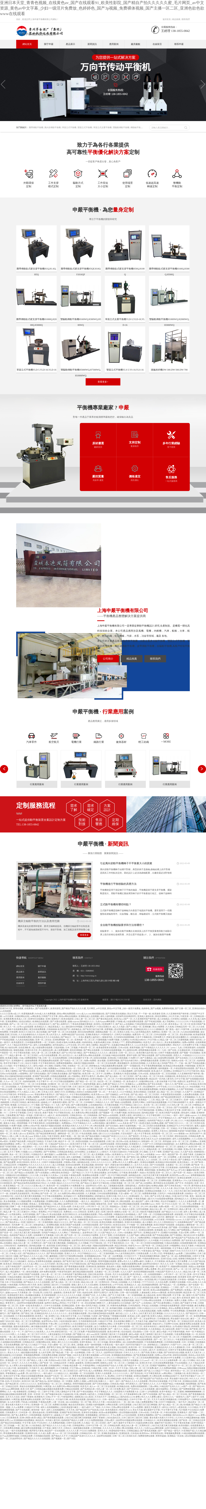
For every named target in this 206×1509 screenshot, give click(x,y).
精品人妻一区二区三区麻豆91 (169, 1100)
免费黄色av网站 (105, 1324)
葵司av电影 (38, 1066)
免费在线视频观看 (139, 1386)
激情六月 (190, 1295)
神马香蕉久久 (139, 1115)
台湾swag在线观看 (25, 1027)
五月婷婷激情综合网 (87, 1321)
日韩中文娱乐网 (73, 1423)
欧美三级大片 (29, 1139)
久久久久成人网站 (30, 1264)
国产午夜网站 (50, 1152)
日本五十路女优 (34, 1113)
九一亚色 (145, 1196)
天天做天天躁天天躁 (36, 1240)
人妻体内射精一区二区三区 (89, 1100)
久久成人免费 (45, 1433)
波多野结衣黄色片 (151, 1264)
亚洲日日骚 (111, 1196)
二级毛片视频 (64, 1097)
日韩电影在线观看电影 (164, 1144)
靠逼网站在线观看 (90, 1175)
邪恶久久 (177, 1055)
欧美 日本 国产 (20, 1167)
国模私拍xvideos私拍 (84, 1397)
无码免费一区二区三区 (22, 1225)
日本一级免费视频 (43, 1157)
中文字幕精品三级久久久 (131, 1105)
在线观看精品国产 (186, 1222)
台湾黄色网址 (70, 1107)
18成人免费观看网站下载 (30, 1058)
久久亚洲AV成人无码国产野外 (160, 1063)
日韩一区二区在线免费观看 (55, 1058)
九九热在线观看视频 (190, 1032)
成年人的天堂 (158, 1217)
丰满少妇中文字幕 (172, 1110)
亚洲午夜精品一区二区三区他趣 (26, 1107)
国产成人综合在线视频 (89, 1209)
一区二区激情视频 (45, 1222)
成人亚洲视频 (97, 1154)
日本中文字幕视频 (18, 1113)
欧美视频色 (118, 1222)
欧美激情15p (118, 1154)
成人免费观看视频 (183, 1256)
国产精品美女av (12, 1222)
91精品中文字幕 (105, 1321)
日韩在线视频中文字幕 (78, 1058)
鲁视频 (13, 1105)
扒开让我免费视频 (115, 1120)
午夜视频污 (131, 1248)
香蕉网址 (43, 1212)
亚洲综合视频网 (98, 1120)
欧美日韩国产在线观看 (169, 1113)
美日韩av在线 (122, 1141)
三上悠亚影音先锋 (18, 1358)
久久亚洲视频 (37, 1149)
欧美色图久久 (6, 1238)
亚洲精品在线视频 (153, 1191)
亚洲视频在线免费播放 (122, 1355)
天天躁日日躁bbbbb (118, 1152)
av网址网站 (167, 1373)
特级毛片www (134, 1246)
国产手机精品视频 (153, 1021)
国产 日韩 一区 (145, 1214)
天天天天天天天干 (189, 1251)
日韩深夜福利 (189, 1047)
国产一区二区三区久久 (127, 1230)
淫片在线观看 (106, 1178)
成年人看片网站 (152, 1201)
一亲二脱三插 (78, 1136)
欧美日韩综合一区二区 (111, 1209)
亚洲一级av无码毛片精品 (87, 1306)
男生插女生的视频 (20, 1204)
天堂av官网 (184, 1233)
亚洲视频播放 (91, 1415)
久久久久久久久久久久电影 (69, 1295)
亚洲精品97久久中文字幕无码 (186, 1071)
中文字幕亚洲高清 (47, 1063)
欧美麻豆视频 (11, 1058)
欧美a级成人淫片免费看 (177, 1261)
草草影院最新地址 (138, 1227)
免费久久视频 (180, 1300)
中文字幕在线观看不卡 (178, 1102)
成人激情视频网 (48, 1368)
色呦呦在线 (32, 1110)
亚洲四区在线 (31, 1433)
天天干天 (89, 1173)
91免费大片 (134, 1058)
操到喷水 (103, 1248)
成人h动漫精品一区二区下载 (79, 1402)
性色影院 (189, 1183)
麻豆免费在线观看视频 (31, 1428)
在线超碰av (181, 1225)
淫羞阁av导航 (60, 1066)
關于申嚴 (48, 44)
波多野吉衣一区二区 (32, 1266)
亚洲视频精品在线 (93, 1256)
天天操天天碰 (141, 1321)
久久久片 (132, 1110)
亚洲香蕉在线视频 (87, 1199)
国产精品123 (78, 1173)
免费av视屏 (164, 1206)
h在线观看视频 (23, 1120)
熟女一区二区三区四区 (20, 1154)
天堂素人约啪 (41, 1068)
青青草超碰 (161, 1436)
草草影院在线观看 (13, 1279)
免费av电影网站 (38, 1259)
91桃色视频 (122, 1058)
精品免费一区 (75, 1365)
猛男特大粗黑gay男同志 (55, 1303)
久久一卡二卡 (18, 1332)
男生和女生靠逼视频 (158, 1381)
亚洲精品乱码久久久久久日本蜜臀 (99, 1217)
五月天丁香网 (14, 1152)
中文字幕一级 (179, 1295)
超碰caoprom (73, 1021)
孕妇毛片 (177, 1045)
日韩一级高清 (130, 1120)
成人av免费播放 (95, 1371)
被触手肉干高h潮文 (158, 1321)
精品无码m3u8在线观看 (37, 1358)
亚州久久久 (36, 1162)
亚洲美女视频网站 (167, 1089)
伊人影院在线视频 (98, 1058)
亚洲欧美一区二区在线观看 (108, 1107)
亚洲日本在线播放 (133, 1222)
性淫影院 (151, 1173)
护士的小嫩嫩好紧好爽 (189, 1170)
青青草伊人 (10, 1303)
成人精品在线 (149, 1295)
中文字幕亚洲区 (154, 1115)
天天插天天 (34, 1368)
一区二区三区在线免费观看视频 (184, 1206)
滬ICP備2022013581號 (120, 1000)
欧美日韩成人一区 (186, 1162)
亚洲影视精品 (45, 1204)
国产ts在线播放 (42, 1173)
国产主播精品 (146, 1058)
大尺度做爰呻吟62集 (132, 1394)
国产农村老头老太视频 (192, 1240)
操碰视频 (62, 1209)
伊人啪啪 (49, 1066)
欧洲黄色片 (40, 1397)
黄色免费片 (133, 1173)
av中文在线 (71, 1045)
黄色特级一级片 (102, 1165)
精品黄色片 (96, 1201)
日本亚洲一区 (25, 1412)
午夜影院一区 (6, 1053)
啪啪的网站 (125, 1087)
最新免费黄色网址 (61, 1128)
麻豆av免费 (102, 1084)
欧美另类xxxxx (98, 1094)
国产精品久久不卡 (116, 1084)
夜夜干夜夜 (48, 1113)
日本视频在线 (163, 1319)
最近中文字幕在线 (101, 1183)
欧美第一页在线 (104, 1274)
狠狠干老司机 (196, 1040)
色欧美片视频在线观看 (84, 1063)
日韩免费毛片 (90, 1027)
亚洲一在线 (189, 1100)
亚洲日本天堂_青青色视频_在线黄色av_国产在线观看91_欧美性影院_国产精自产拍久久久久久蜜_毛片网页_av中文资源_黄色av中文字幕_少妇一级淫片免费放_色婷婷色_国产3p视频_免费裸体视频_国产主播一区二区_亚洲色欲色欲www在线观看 (102, 8)
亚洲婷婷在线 (105, 1285)
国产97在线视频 (150, 1394)
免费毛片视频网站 (119, 1110)
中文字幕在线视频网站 (64, 1081)
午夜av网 (53, 1324)
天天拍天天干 (130, 1256)
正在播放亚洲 (184, 1050)
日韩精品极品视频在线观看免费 (49, 1389)
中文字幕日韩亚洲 (31, 1251)
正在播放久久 (93, 1152)
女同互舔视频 (142, 1209)
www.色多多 (123, 1123)
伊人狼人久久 (177, 1120)
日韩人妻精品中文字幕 (65, 1392)
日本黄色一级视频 (186, 1279)
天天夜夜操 (160, 1261)
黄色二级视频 (77, 1345)
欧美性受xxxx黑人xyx (180, 1175)
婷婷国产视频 (65, 1355)
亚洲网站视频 (165, 1180)
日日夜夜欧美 (6, 1183)
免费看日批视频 (60, 1405)
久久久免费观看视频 (69, 1201)
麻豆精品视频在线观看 (83, 1272)
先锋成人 (62, 1339)
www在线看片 (24, 1287)
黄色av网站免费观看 (66, 1014)
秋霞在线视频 (131, 1074)
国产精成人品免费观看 (121, 1102)
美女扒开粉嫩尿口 (169, 1201)
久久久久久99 (182, 1021)
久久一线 (129, 1243)
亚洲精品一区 (119, 1081)
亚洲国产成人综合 (171, 1152)
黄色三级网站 (92, 1045)
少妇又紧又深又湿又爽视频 (150, 1313)
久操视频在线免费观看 (11, 1342)
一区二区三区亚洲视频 (36, 1084)
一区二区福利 (49, 1042)
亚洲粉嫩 (147, 1027)
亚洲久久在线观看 (103, 1373)
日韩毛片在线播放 (123, 1034)
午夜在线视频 (170, 1412)
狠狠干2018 (175, 1251)
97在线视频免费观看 (154, 1342)
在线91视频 (21, 1110)
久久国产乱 (6, 1371)
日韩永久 (68, 1428)
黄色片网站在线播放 (141, 1131)
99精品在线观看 (118, 1055)
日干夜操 (123, 1173)
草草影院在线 (157, 1433)
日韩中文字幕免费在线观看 (71, 1256)
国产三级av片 (42, 1214)
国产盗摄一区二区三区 (78, 1360)
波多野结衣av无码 (94, 1186)
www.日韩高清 (80, 1212)
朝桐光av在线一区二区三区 (183, 1061)
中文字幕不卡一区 (45, 1081)
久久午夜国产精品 (165, 1384)
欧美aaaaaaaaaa (95, 1220)
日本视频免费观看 (33, 1042)
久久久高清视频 (196, 1058)
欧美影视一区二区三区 (162, 1134)
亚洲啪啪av (71, 1092)
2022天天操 (174, 1016)
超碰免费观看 (31, 1061)
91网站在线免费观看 (49, 1251)
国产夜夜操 (104, 1316)
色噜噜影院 (199, 1152)
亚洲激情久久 (135, 1144)
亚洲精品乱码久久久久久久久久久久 (75, 1238)
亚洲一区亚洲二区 (36, 1394)
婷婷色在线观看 (69, 1230)
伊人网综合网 (155, 1376)
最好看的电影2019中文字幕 (37, 1191)
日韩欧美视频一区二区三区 (145, 1180)
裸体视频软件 (123, 1063)
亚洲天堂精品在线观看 (141, 1324)
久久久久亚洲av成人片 (10, 1014)
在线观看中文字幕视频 (43, 1235)
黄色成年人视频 (188, 1113)
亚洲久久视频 (156, 1352)
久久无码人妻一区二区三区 (179, 1105)
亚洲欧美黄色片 (93, 1034)
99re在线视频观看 (98, 1141)
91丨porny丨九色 (174, 1047)
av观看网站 (23, 1074)
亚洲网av (168, 1071)
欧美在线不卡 (196, 1134)
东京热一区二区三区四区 (155, 1105)
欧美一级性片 (49, 1298)
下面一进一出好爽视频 (87, 1089)
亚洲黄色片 (119, 1074)
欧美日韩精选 (140, 1092)
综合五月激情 (31, 1063)
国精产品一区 (167, 1256)
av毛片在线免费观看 (48, 1055)
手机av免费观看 (194, 1204)
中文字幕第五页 (55, 1212)
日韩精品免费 (194, 1136)
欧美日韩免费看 (40, 1365)
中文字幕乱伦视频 (87, 1204)
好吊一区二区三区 (180, 1141)
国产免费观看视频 (187, 1389)
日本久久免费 (37, 1120)
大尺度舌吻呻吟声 (49, 1097)
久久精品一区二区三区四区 (161, 1136)
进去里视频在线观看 (123, 1029)
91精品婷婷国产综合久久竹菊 (30, 1230)
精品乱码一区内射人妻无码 (161, 1079)
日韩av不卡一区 (53, 1397)
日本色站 (135, 1433)
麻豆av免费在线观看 (27, 1217)
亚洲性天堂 (165, 1061)
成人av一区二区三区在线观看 (103, 1386)
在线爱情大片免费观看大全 (72, 1186)
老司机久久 (104, 1415)
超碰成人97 (46, 1102)
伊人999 (81, 1045)
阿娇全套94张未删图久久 (178, 1037)
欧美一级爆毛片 (161, 1298)
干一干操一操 (145, 1014)
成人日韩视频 (58, 1165)
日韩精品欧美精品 (65, 1152)
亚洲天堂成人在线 (169, 1259)
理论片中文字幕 (56, 1358)
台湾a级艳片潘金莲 (181, 1326)
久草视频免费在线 (60, 1199)
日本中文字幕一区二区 (98, 1308)
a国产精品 (55, 1300)
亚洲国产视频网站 (26, 1079)
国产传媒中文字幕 (186, 1118)
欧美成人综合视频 (151, 1287)
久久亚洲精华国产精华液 (177, 1014)
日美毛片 (162, 1193)
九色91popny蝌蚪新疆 (105, 1021)
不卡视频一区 (133, 1225)
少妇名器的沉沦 (113, 1402)
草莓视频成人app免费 (35, 1100)
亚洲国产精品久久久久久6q (31, 1178)
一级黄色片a (180, 1397)
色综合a (31, 1261)
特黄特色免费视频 (119, 1306)
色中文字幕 (120, 1157)
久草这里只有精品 (18, 1102)
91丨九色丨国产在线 (167, 1050)
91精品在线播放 (172, 1243)
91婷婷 (95, 1316)
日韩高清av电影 (117, 1384)
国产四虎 (145, 1352)
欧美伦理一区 (53, 1186)
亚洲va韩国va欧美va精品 (31, 1418)
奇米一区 (190, 1332)
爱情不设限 (132, 1055)
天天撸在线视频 (111, 1105)
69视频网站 (23, 1165)
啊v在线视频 (128, 1428)
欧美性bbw (145, 1433)
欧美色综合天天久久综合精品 (46, 1037)
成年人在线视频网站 (42, 1045)
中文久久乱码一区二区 (175, 1204)
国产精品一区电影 (24, 1115)
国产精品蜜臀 (9, 1162)
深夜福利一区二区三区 (151, 1141)
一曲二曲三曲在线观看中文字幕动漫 (24, 1337)
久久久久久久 (66, 1110)
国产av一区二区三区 (19, 1024)
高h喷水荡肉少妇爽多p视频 (68, 1042)
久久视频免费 (69, 1319)
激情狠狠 (173, 1131)
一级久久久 (168, 1084)
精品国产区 (105, 1045)
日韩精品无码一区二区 (185, 1027)
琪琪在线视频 (128, 1118)
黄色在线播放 (100, 1173)
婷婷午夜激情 (83, 1300)
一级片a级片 (49, 1329)
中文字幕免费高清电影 (10, 1300)
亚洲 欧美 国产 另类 (72, 1293)
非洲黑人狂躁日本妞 (152, 1277)
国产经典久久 (48, 1399)
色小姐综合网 (11, 1047)
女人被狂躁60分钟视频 (72, 1027)
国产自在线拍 (182, 1058)
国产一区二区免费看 (109, 1087)
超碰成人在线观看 (133, 1188)
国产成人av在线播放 (125, 1024)
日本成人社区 (47, 1092)
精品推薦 (176, 19)
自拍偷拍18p (196, 1037)
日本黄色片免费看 (90, 1235)
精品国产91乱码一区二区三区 (166, 1337)
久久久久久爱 (126, 1319)
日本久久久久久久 (132, 1352)
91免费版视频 (39, 1201)
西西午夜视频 (187, 1306)
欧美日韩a (25, 1209)
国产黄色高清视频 (55, 1253)
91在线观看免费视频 (72, 1139)
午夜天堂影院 (53, 1136)
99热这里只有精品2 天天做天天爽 (56, 1087)
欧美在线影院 (67, 1019)
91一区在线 (133, 1068)
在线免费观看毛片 (139, 1240)
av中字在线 (162, 1087)
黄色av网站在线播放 (68, 1016)
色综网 (95, 1178)
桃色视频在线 (98, 1014)
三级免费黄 (10, 1115)
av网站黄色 (36, 1016)
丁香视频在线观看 (118, 1316)
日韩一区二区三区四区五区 (125, 1436)
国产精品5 (46, 1105)
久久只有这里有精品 (80, 1120)
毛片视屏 (183, 1410)
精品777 (138, 1300)
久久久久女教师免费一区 (190, 1201)
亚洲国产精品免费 (41, 1076)
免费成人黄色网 (66, 1279)
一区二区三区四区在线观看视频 (151, 1126)
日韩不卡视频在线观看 (168, 1053)
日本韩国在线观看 (90, 1225)
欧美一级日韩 (143, 1290)
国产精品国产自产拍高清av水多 (21, 1160)
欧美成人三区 (20, 1019)
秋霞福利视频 (128, 1300)
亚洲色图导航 (63, 1217)
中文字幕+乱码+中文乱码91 (35, 1423)
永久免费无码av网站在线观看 (87, 1055)
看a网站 (101, 1076)
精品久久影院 (129, 1209)
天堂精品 (174, 1389)
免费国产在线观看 (43, 1079)
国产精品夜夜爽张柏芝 (171, 1097)
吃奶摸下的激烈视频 (66, 1089)
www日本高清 (141, 1045)
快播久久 (149, 1261)
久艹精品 (96, 1407)
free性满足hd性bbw (138, 1040)
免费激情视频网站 (64, 1063)
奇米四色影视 (102, 1131)
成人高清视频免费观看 (128, 1220)
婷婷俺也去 (76, 1029)
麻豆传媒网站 (162, 1389)
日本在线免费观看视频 (107, 1193)
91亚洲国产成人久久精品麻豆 (127, 1147)
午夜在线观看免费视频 (148, 1089)
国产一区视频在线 (132, 1066)
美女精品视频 (88, 1165)
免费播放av (53, 1068)
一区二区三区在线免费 (106, 1063)
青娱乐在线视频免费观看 (32, 1376)
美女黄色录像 (186, 1034)
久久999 (50, 1332)
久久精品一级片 (15, 1139)
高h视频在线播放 (33, 1295)
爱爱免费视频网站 (134, 1042)
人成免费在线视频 (190, 1094)
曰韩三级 (111, 1141)
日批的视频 (59, 1047)
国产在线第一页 (196, 1285)
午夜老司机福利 (64, 1272)
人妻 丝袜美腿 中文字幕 (166, 1081)
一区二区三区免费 (76, 1332)
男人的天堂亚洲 (165, 1269)
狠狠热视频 (19, 1050)
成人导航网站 (168, 1021)
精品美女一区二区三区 (90, 1269)
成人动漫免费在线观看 (133, 1021)
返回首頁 (167, 19)
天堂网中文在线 (29, 1128)
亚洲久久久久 (70, 1253)
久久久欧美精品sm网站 (73, 1118)
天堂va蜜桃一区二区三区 (130, 1193)
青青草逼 (17, 1128)
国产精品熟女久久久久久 (146, 1118)
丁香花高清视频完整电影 (81, 1024)
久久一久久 (168, 1191)
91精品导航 (6, 1118)
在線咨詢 (157, 969)
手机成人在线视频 (119, 1282)
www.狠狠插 (30, 1227)
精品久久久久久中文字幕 (68, 1183)
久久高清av (53, 1175)
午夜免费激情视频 (182, 1334)
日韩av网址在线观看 (152, 1300)
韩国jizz (192, 1266)
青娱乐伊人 (46, 1199)
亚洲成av (54, 1147)
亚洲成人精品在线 (8, 1079)
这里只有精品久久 (22, 1259)
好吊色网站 (80, 1152)
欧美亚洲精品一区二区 (13, 1186)
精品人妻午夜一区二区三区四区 (24, 1055)
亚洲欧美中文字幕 (151, 1188)
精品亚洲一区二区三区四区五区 (64, 1371)
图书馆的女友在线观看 (164, 1183)
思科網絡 (157, 1000)
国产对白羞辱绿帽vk (162, 1303)
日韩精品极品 (122, 1399)
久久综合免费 (162, 1282)
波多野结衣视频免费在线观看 (30, 1303)
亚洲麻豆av (130, 1084)
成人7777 (67, 1180)
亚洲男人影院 (125, 1115)
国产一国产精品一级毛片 (169, 1431)
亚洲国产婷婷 (11, 1178)
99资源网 (14, 1032)
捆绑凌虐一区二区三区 (68, 1134)
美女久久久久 (14, 1352)
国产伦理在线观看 (164, 1055)
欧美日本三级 (28, 1381)
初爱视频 (109, 1029)
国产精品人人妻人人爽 (37, 1360)
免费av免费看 (188, 1042)
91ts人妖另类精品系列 (141, 1032)
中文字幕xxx (153, 1040)
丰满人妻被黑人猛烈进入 (90, 1037)
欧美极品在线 (123, 1386)
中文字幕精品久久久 (23, 1066)
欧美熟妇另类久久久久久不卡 (75, 1126)
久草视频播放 (189, 1097)
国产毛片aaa (172, 1170)
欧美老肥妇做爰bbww (136, 1128)
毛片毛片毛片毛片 (194, 1188)
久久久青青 (43, 1147)
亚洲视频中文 (18, 1061)
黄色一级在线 (196, 1196)
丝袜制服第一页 (194, 1217)
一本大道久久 (113, 1092)
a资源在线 (182, 1407)
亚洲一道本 (113, 1204)
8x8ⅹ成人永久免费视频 (45, 1014)
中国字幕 (185, 1029)
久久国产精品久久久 (107, 1233)
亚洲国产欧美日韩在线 (70, 1412)
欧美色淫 (7, 1264)
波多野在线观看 (107, 1144)
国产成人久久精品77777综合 (34, 1345)
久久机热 (170, 1027)
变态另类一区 (101, 1128)
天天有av (144, 1136)
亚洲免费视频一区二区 (63, 1040)
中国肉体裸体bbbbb (151, 1259)
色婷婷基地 (87, 1042)
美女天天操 (132, 1014)
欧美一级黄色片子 (198, 1102)
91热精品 (82, 1149)
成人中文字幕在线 (142, 1134)
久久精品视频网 (125, 1071)
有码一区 (43, 1144)
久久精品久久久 (61, 1373)
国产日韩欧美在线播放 (116, 1014)
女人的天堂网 (45, 1352)
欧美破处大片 (70, 1196)
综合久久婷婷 (91, 1118)
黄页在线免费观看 (37, 1029)
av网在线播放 (99, 1123)
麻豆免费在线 (114, 1337)
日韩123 (140, 1308)
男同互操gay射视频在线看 (115, 1251)
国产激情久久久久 (147, 1384)
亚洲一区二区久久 (164, 1173)
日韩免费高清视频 (49, 1355)
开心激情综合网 (46, 1050)
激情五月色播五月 (152, 1407)
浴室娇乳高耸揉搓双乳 (126, 1016)
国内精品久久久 (87, 1021)
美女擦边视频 (28, 1238)
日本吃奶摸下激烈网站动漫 (74, 1274)
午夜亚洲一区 (186, 1016)
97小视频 (36, 1105)
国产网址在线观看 (91, 1050)
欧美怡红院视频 (138, 1063)
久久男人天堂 (156, 1253)
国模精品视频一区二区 (106, 1032)
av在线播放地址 (96, 1105)
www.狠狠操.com (181, 1134)
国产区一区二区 (75, 1102)
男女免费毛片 (104, 1170)
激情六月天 (60, 1092)
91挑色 (176, 1303)
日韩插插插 (52, 1029)
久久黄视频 (90, 1193)
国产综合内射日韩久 (130, 1061)
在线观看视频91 (53, 1123)
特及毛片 (147, 1042)
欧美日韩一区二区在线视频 (141, 1347)
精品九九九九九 (138, 1149)
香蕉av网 (53, 1188)
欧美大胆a (41, 1180)
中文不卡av (130, 1154)
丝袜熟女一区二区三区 (78, 1066)
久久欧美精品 (155, 1329)
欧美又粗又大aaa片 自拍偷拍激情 (156, 1139)
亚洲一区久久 (130, 1160)
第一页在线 (34, 1293)
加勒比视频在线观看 (196, 1368)
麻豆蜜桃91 (111, 1123)
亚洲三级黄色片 (53, 1019)
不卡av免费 (116, 1415)
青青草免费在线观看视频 (83, 1376)
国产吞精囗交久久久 (174, 1123)
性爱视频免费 (28, 1014)
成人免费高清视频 (61, 1287)
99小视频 (178, 1149)
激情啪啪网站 (119, 1178)
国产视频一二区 (196, 1412)
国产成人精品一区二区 (169, 1405)
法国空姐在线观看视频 (156, 1102)
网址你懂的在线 (7, 1347)
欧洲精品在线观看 (41, 1021)
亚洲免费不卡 (108, 1024)
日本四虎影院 (119, 1235)
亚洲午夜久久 (188, 1110)
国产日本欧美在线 (53, 1170)
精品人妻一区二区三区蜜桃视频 (174, 1040)
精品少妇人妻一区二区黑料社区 (164, 1209)
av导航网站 (37, 1152)
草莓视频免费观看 (32, 1355)
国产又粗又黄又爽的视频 (54, 1243)
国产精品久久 (62, 1094)
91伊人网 (59, 1235)
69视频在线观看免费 (161, 1238)
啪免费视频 (191, 1384)
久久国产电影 (133, 1235)
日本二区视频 (71, 1047)
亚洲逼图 (158, 1230)
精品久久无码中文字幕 (154, 1167)
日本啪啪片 (89, 1102)
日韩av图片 (110, 1420)
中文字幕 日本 (175, 1381)
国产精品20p (124, 1149)
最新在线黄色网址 (22, 1326)
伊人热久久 (158, 1042)
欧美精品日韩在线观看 (173, 1066)
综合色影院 (126, 1332)
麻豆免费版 (200, 1306)
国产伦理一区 (179, 1173)
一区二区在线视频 (84, 1358)
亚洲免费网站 (11, 1021)
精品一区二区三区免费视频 (28, 1321)
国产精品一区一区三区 (86, 1081)
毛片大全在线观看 (121, 1274)
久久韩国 (51, 1183)
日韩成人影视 (86, 1259)
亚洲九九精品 (156, 1316)
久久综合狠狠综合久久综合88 (32, 1034)
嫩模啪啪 (53, 1256)
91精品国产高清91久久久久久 (114, 1136)
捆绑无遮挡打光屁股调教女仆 (68, 1131)
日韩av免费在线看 (22, 1379)
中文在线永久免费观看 (170, 1240)
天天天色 (70, 1410)
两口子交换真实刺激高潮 (165, 1279)
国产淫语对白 (51, 1209)
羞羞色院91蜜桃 (60, 1102)
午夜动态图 (133, 1152)
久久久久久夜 (167, 1188)
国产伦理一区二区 (48, 1193)
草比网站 (35, 1193)
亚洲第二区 (104, 1306)
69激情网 (4, 1154)
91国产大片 (148, 1144)
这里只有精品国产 (101, 1110)
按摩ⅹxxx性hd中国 (31, 1126)
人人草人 (133, 1313)
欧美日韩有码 (23, 1162)
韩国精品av (61, 1071)
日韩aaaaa (182, 1368)
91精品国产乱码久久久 (59, 1144)
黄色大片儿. (101, 1376)
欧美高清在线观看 (77, 1399)
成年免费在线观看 (142, 1071)
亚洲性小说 (54, 1316)
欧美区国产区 (64, 1029)
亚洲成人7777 (118, 1042)
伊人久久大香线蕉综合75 (40, 1024)
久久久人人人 (199, 1178)
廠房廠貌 (135, 44)
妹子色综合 (122, 1269)
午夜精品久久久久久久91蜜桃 (34, 1188)
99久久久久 (123, 1196)
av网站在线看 (112, 1405)
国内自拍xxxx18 (45, 1128)
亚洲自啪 (112, 1058)
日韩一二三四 (16, 1068)
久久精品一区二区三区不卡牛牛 (32, 1334)
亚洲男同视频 (113, 1061)
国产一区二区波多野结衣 (67, 1298)
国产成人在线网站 (144, 1183)
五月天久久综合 (141, 1165)
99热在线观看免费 (95, 1149)
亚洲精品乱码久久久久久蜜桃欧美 (149, 1029)
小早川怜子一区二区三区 (79, 1154)
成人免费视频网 (61, 1050)
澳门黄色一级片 (173, 1029)
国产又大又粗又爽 (116, 1295)
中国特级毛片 (107, 1034)
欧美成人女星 (134, 1316)
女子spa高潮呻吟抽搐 (9, 1436)
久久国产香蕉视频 (185, 1089)
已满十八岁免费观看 (149, 1392)
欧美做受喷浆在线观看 (106, 1047)
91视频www (26, 1152)
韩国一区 (51, 1379)
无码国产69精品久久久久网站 (54, 1233)
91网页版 (47, 1386)
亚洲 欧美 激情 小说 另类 (193, 1298)
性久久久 (165, 1264)
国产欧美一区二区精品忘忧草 (155, 1246)
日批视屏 (151, 1092)
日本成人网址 (70, 1100)
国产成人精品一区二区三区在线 (149, 1076)
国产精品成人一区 (168, 1285)
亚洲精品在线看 (190, 1381)
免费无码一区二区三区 (142, 1034)
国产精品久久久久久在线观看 (37, 1282)
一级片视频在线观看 (54, 1178)
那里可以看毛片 (89, 1076)
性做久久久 (128, 1298)
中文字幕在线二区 (98, 1243)
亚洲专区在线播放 (36, 1019)
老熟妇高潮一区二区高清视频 (163, 1074)
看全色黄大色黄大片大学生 (143, 1107)
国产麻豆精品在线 (104, 1019)
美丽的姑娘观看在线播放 (148, 1097)
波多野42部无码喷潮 (38, 1324)
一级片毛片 (182, 1402)
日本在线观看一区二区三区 (166, 1034)
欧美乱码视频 (68, 1170)
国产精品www (89, 1071)
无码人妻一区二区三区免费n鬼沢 (46, 1053)
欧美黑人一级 (41, 1316)
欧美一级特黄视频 (163, 1248)
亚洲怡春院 (134, 1196)
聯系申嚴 (179, 44)
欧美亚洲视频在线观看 (144, 1272)
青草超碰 (167, 1141)
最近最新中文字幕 (31, 1277)
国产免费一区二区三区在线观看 (62, 1032)
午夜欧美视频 (140, 1199)
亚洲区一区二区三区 (170, 1032)
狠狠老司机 (107, 1037)
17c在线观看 (199, 1089)
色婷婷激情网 (29, 1081)
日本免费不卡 (76, 1084)
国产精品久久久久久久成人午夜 (34, 1256)
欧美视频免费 (142, 1079)
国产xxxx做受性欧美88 (48, 1110)
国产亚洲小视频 (51, 1120)
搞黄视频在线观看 (81, 1428)
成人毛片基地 (6, 1308)
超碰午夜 (145, 1316)
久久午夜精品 (126, 1092)
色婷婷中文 (48, 1415)
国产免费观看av (184, 1230)
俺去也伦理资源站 (76, 1405)
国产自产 (94, 1300)
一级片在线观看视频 (19, 1431)
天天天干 (155, 1399)
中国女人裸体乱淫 (118, 1097)
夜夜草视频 (135, 1047)
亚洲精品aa (38, 1131)
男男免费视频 (47, 1107)
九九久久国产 (126, 1272)
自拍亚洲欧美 (25, 1047)
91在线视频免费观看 (46, 1217)
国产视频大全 (15, 1251)
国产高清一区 (6, 1233)
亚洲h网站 (161, 1170)
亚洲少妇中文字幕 (11, 1376)
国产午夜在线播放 (85, 1392)
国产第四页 (28, 1068)
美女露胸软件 (149, 1087)
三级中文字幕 (48, 1392)
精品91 (191, 1415)
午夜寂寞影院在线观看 (145, 1024)
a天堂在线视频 (147, 1220)
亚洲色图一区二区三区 (85, 1040)
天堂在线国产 (127, 1134)
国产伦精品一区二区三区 (71, 1061)
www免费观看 (112, 1180)
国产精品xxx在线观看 (109, 1115)
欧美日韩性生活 (70, 1214)
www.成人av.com (84, 1014)
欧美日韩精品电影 (113, 1379)
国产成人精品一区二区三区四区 (119, 1076)
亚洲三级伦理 (111, 1149)
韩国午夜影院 (103, 1097)
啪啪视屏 (5, 1102)
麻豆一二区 (22, 1248)
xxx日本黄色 (63, 1324)
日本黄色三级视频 (179, 1019)
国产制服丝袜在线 (53, 1394)
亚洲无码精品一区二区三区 (102, 1079)
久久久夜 (34, 1175)
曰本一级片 (44, 1269)
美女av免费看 (158, 1027)
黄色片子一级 (65, 1147)
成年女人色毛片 (169, 1407)
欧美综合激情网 (73, 1165)
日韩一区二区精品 (169, 1128)
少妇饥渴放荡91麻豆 (68, 1321)
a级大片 (51, 1115)
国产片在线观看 (181, 1107)
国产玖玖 (138, 1233)
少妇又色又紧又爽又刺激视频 (27, 1196)
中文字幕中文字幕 (169, 1410)
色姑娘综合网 (37, 1339)
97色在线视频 (196, 1021)
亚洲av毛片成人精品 (193, 1149)
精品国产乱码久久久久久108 (46, 1311)
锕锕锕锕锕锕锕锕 (193, 1392)
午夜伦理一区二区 (87, 1047)
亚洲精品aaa (113, 1397)
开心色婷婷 (74, 1329)
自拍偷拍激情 (130, 1308)
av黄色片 (104, 1152)
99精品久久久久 (102, 1102)
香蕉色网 (17, 1264)
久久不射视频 (84, 1316)
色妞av (143, 1173)
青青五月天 (136, 1087)
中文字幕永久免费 (180, 1248)
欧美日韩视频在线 (94, 1191)
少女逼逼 (195, 1029)
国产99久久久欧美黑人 (35, 1332)
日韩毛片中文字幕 (100, 1277)
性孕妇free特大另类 (28, 1285)
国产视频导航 (75, 1074)
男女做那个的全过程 (180, 1319)
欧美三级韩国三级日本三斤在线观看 (54, 1285)
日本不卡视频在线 (144, 1037)
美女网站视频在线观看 (129, 1204)
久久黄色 (202, 1115)
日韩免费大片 (159, 1037)
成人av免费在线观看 (46, 1071)
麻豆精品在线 (33, 1102)
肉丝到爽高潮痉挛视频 (110, 1300)
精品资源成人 (54, 1027)
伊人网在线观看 (97, 1126)
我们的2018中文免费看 (194, 1235)
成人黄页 (54, 1238)
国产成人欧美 (37, 1209)
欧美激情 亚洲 (158, 1014)
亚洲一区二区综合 (43, 1040)
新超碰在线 (49, 1131)
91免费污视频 (113, 1040)
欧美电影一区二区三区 (192, 1308)
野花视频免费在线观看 (49, 1061)
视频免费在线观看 (179, 1266)
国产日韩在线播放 (38, 1074)
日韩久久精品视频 (101, 1227)
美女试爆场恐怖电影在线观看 (18, 1076)
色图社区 (181, 1081)
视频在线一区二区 (102, 1139)
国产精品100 (199, 1386)
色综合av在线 (99, 1259)
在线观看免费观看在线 (70, 1251)
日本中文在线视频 (52, 1306)
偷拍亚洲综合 (165, 1326)
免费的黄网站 (16, 1199)
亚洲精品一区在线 (175, 1436)
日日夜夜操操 (83, 1079)
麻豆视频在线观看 (39, 1326)
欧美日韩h (114, 1293)
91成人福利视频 (96, 1311)
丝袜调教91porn (148, 1204)
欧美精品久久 (41, 1027)
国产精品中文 (192, 1313)
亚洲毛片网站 (139, 1102)
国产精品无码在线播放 (45, 1089)
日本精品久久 (150, 1420)
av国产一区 (127, 1019)
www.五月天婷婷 (47, 1264)
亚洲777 (129, 1339)
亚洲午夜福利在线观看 (24, 1157)
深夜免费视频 (146, 1225)
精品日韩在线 (121, 1246)
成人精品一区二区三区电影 (169, 1092)
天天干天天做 (109, 1100)
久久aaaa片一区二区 (149, 1360)
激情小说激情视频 (127, 1126)
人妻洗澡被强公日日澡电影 (119, 1303)
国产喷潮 (178, 1084)
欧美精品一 (66, 1173)
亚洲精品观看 (68, 1306)
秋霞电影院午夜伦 (16, 1295)
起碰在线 (121, 1339)
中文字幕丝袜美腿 (22, 1053)
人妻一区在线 (196, 1107)
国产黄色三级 (133, 1157)
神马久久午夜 (99, 1402)
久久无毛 (192, 1019)
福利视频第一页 (165, 1068)
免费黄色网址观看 (146, 1436)
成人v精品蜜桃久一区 (27, 1147)
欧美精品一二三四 (146, 1100)
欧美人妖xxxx (20, 1134)
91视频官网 (200, 1100)
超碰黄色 (12, 1230)
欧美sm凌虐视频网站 (160, 1290)
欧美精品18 (65, 1120)
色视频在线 (170, 1076)
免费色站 (156, 1032)
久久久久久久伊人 (121, 1373)
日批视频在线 (51, 1339)
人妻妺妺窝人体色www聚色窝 (153, 1293)
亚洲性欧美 (91, 1266)
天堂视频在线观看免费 (163, 1214)
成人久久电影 (119, 1027)
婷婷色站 (76, 1180)
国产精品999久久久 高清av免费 (57, 1206)
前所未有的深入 (151, 1326)
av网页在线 (92, 1381)
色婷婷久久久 (199, 1230)
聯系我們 (186, 19)
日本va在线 (192, 1282)
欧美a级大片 (157, 1071)
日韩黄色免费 (142, 1253)
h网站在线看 (145, 1235)
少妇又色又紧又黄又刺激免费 (155, 1175)
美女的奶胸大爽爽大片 (95, 1303)
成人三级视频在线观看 (113, 1186)
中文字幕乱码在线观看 (194, 1214)
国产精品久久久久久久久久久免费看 (127, 1170)
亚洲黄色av (177, 1180)
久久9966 (166, 1115)
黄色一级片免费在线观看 (97, 1188)
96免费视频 (87, 1139)
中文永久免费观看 (88, 1431)
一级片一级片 (178, 1115)
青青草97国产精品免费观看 (78, 1277)
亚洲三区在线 (11, 1034)
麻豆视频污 (50, 1154)
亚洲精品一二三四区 (170, 1287)
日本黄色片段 (7, 1196)
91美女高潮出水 (104, 1027)
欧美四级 (51, 1246)
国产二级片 (13, 1274)
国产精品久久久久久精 (172, 1212)
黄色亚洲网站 (161, 1016)
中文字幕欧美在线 (86, 1107)
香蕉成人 (33, 1204)
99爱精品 (197, 1105)
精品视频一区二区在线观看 (82, 1373)
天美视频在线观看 (115, 1259)
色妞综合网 (87, 1293)
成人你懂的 (147, 1222)
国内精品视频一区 (150, 1113)
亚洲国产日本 (89, 1295)
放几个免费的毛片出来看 (114, 1167)
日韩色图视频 (148, 1147)
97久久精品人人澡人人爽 (29, 1092)
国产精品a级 (58, 1352)
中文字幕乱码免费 (119, 1175)
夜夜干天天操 (182, 1329)
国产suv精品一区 (134, 1027)
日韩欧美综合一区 (68, 1068)
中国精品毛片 (37, 1154)
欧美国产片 (165, 1266)
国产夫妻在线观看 (58, 1021)
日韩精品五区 (7, 1180)
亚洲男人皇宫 (94, 1212)
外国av (108, 1154)
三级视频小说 (88, 1157)
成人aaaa (29, 1136)
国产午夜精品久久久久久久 (153, 1047)
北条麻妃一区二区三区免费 (178, 1165)
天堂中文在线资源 (139, 1329)
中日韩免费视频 (178, 1311)
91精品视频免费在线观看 (111, 1066)
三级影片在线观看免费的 (16, 1029)
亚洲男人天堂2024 (159, 1131)
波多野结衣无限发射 (113, 1352)
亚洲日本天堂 (31, 1050)
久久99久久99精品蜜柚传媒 (187, 1418)
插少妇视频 (42, 1032)
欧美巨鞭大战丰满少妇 (147, 1053)
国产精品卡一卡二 (69, 1037)
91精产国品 (27, 1131)
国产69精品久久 (75, 1227)
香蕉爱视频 (22, 1123)
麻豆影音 (113, 1053)
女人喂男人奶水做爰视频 (115, 1191)
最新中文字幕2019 (126, 1423)
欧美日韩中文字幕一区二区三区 (84, 1144)
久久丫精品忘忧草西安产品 (20, 1045)
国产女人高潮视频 (163, 1415)
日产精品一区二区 (8, 1217)
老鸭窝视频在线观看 (147, 1050)
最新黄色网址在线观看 (189, 1324)
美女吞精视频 (9, 1201)
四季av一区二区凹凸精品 (27, 1144)
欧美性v (97, 1024)
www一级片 (161, 1154)
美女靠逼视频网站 (172, 1042)
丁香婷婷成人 (75, 1233)
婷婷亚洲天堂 (61, 1332)
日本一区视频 (176, 1264)
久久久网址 (102, 1295)
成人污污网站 (170, 1230)
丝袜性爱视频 (89, 1084)
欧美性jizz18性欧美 (117, 1128)
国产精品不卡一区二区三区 (90, 1230)
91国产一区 (105, 1175)
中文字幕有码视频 (176, 1332)
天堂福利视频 (197, 1050)
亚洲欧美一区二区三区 (58, 1084)
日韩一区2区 (150, 1332)
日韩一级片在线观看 (129, 1293)
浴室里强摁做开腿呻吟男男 (49, 1139)
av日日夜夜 (8, 1016)
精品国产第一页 (175, 1154)
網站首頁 (27, 44)
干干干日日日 (148, 1282)
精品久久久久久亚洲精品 (156, 1308)
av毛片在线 (108, 1147)
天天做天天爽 (62, 1399)
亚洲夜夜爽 (8, 1019)
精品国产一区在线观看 (55, 1431)
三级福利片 (164, 1345)
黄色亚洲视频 (76, 1050)
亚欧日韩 (92, 1274)
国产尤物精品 (112, 1094)
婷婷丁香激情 (27, 1397)
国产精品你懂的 (92, 1136)
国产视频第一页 (106, 1113)
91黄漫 (71, 1363)
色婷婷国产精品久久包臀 (158, 1120)
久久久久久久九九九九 (92, 1251)
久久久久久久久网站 (112, 1428)
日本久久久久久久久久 (101, 1162)
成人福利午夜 (61, 1220)
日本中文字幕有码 (106, 1089)
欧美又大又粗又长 (27, 1032)
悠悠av (141, 1279)
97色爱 (39, 1279)
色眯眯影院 (83, 1220)
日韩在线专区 (10, 1246)
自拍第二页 (156, 1160)
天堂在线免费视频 (11, 1345)
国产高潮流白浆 (25, 1170)
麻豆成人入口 (143, 1160)
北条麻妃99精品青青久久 (122, 1045)
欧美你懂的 (184, 1425)
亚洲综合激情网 (184, 1178)
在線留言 (157, 44)
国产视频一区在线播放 (190, 1053)
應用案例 (113, 44)
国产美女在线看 (155, 1084)
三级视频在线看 (117, 1188)
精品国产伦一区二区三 (120, 1131)
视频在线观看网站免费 (103, 1246)
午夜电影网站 (89, 1365)
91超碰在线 (68, 1394)
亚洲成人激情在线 (145, 1016)
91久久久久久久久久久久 (40, 1165)
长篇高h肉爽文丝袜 (102, 1042)
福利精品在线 (83, 1162)
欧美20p (117, 1019)
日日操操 (106, 1055)
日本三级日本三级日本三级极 (86, 1087)
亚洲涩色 (31, 1134)
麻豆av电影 (162, 1332)
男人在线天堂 (46, 1293)
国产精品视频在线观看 (112, 1290)
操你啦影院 (23, 1368)
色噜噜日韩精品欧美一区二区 (191, 1259)
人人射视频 (10, 1248)
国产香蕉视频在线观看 (74, 1266)
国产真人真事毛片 (61, 1024)
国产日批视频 (153, 1128)
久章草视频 (96, 1428)
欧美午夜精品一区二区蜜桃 (49, 1319)
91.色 (198, 1097)
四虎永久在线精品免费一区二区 (91, 1092)
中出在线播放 (18, 1191)
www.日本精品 (190, 1084)
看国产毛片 (5, 1061)
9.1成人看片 (175, 1298)
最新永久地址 (18, 1118)
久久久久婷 (162, 1024)
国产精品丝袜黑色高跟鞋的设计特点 (30, 1183)
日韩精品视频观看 (58, 1076)
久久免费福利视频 (168, 1368)
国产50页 (71, 1438)
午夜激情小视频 (110, 1220)
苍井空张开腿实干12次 (13, 1063)
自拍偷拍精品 (114, 1118)
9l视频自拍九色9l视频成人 (84, 1097)
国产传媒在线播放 (69, 1160)
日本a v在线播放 (54, 1180)
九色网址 (125, 1040)
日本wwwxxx (100, 1358)
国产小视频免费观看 (75, 1415)
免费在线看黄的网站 (131, 1266)
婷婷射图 (179, 1214)
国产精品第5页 (12, 1384)
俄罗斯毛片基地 (54, 1347)
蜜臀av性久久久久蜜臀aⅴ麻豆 (126, 1162)
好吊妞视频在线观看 (117, 1068)
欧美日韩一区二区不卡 (92, 1074)
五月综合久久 (24, 1105)
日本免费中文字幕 (190, 1045)
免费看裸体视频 (149, 1193)
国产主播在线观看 (79, 1105)
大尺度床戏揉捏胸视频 (127, 1100)
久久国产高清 (187, 1152)
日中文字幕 (180, 1079)
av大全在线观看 (148, 1389)
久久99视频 (153, 1240)
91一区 (195, 1334)
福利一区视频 (126, 1199)
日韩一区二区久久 (127, 1053)
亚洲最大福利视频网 (95, 1405)
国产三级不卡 (193, 1397)
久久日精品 (193, 1407)
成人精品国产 (138, 1201)
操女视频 (102, 1061)
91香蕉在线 (108, 1345)
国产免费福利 (177, 1290)
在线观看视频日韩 (33, 1118)
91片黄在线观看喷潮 (125, 1079)
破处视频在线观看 (29, 1352)
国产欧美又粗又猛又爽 (93, 1029)
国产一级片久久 (134, 1277)
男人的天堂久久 (53, 1034)
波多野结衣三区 (193, 1081)
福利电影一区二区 (53, 1230)
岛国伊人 (43, 1308)
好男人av (125, 1107)
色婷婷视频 (184, 1167)
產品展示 (70, 44)
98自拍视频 (195, 1087)
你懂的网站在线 (22, 1016)
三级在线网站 (190, 1253)
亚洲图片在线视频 (169, 1233)
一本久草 (186, 1186)
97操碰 (119, 1021)
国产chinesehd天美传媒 (157, 1227)
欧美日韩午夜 (114, 1332)
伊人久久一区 (9, 1027)
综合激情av (138, 1332)
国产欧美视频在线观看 (143, 1355)
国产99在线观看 (29, 1300)
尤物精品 (142, 1120)
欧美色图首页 (18, 1042)
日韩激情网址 (55, 1365)
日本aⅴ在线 (123, 1047)
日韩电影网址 (78, 1425)
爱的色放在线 (181, 1136)
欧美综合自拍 (134, 1113)
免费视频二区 (81, 1308)
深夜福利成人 (131, 1186)
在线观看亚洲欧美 (89, 1248)
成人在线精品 (163, 1019)
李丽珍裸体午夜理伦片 (44, 1094)
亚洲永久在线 (123, 1032)
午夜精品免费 (75, 1175)
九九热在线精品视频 (25, 1040)
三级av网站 (57, 1204)
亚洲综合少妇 (72, 1259)
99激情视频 (190, 1066)
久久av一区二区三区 (12, 1081)
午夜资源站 (146, 1251)
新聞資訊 (92, 44)
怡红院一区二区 (105, 1081)
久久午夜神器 (8, 1120)
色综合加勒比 (25, 1021)
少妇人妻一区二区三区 (85, 1019)
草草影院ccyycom (26, 1094)
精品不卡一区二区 (66, 1141)
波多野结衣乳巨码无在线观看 (85, 1240)
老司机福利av (59, 1045)
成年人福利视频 (107, 1016)
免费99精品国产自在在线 (73, 1034)
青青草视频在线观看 (107, 1261)
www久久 (201, 1339)
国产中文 (134, 1123)
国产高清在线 (137, 1373)
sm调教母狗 (61, 1154)
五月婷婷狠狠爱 (136, 1269)
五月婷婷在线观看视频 (124, 1037)
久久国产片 (188, 1092)
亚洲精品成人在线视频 (89, 1016)
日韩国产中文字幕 (49, 1016)
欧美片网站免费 (164, 1295)
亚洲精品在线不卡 (151, 1233)
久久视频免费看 (24, 1201)
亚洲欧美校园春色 (87, 1160)
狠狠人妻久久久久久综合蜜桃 (106, 1134)
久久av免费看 (29, 1279)
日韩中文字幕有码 (145, 1248)
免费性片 (102, 1118)
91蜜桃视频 (101, 1040)
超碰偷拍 (57, 1261)
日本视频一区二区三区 (107, 1071)
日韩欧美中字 (43, 1300)
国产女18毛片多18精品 (72, 1053)
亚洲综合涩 (162, 1350)
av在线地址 (147, 1303)
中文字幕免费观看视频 (152, 1066)
